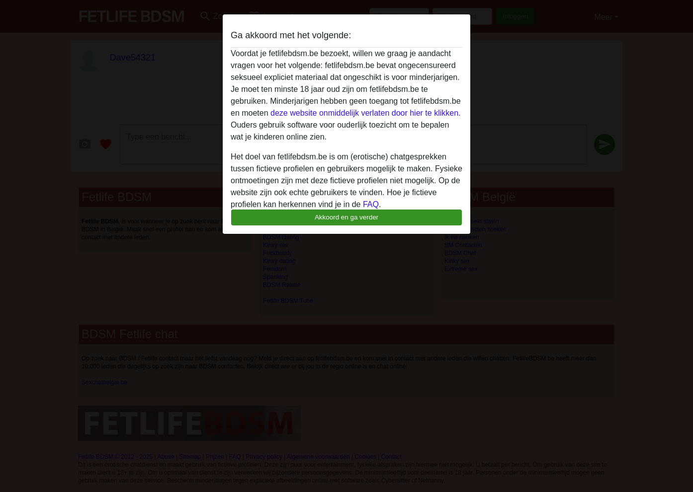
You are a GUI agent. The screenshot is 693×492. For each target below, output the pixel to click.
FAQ (371, 204)
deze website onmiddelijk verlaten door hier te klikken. (365, 113)
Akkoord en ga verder (346, 217)
